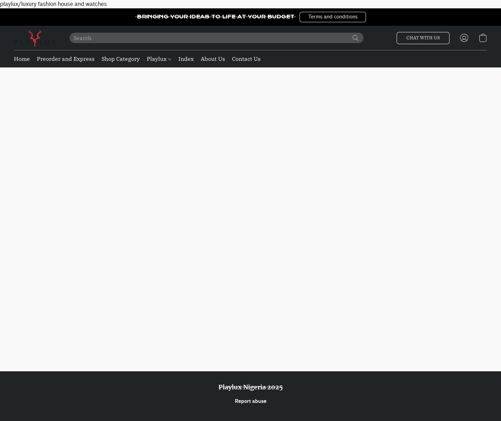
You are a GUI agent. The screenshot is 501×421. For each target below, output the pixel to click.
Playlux (159, 58)
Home (22, 58)
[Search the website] (355, 38)
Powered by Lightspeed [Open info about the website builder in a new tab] (250, 414)
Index (186, 58)
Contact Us (246, 58)
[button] (333, 17)
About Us (213, 58)
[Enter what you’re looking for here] (217, 38)
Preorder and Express (66, 58)
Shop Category (121, 58)
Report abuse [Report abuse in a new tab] (251, 401)
